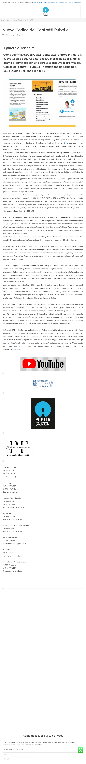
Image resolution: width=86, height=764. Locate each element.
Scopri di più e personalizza (13, 749)
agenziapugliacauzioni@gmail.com (57, 2)
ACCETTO (8, 754)
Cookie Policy (38, 745)
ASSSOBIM (16, 349)
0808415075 (36, 2)
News (8, 20)
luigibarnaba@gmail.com (75, 2)
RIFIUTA (7, 759)
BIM (65, 143)
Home (2, 20)
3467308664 (43, 2)
